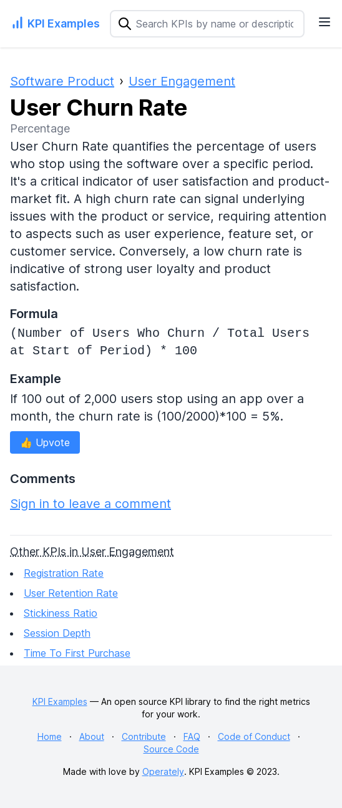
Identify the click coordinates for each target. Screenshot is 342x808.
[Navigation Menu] (324, 21)
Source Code (171, 749)
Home (49, 736)
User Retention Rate (71, 593)
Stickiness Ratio (60, 613)
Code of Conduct (254, 736)
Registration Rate (64, 573)
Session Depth (57, 633)
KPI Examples (59, 701)
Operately (163, 771)
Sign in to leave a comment (90, 503)
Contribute (144, 736)
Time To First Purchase (77, 653)
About (91, 736)
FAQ (191, 736)
